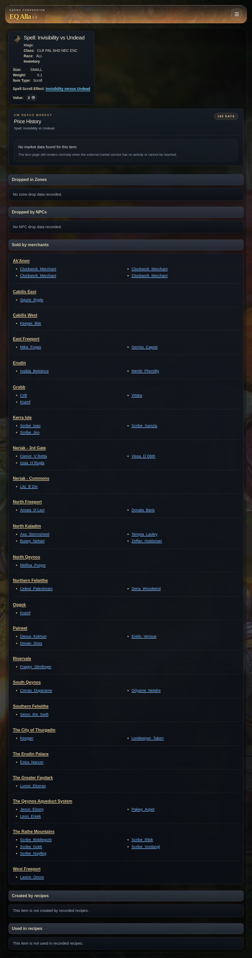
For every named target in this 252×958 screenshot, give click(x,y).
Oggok (19, 604)
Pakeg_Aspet (143, 809)
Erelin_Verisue (144, 636)
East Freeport (26, 339)
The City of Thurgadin (34, 730)
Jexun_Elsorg (32, 809)
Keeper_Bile (30, 323)
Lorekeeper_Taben (148, 738)
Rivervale (22, 658)
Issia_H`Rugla (32, 462)
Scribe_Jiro (29, 432)
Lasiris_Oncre (32, 877)
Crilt (23, 395)
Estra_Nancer (32, 762)
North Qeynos (26, 557)
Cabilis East (24, 292)
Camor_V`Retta (33, 456)
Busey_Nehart (32, 541)
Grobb (19, 387)
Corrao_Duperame (36, 690)
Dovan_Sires (31, 643)
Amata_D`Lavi (32, 510)
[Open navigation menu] (236, 14)
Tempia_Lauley (145, 534)
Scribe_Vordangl (146, 846)
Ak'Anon (21, 261)
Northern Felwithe (30, 580)
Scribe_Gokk (31, 846)
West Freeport (26, 869)
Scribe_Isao (30, 425)
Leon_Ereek (30, 816)
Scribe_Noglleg (33, 853)
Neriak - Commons (31, 478)
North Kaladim (27, 526)
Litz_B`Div (29, 486)
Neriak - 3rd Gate (29, 448)
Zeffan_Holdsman (147, 541)
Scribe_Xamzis (144, 425)
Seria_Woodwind (146, 588)
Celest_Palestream (36, 588)
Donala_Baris (143, 510)
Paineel (20, 628)
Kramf (25, 402)
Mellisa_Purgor (33, 565)
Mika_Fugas (30, 347)
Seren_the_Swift (34, 714)
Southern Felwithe (31, 706)
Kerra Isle (22, 417)
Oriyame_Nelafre (146, 690)
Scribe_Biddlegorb (36, 839)
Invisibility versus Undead (68, 89)
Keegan (26, 738)
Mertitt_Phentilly (145, 371)
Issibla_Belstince (34, 371)
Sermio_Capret (145, 347)
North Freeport (27, 502)
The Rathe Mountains (34, 831)
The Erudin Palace (31, 754)
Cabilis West (25, 315)
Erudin (19, 363)
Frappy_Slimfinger (35, 666)
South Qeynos (27, 682)
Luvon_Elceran (33, 785)
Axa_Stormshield (34, 534)
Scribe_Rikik (142, 839)
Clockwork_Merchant (38, 269)
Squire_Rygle (31, 300)
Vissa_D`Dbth (143, 456)
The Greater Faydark (33, 777)
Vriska (137, 395)
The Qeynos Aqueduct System (42, 801)
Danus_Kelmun (33, 636)
